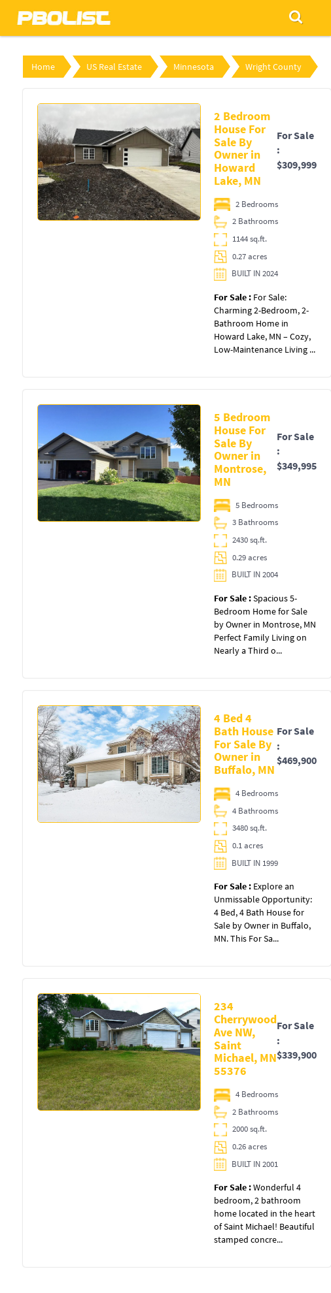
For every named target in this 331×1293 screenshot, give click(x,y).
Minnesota (193, 66)
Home (43, 66)
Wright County (273, 66)
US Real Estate (114, 66)
